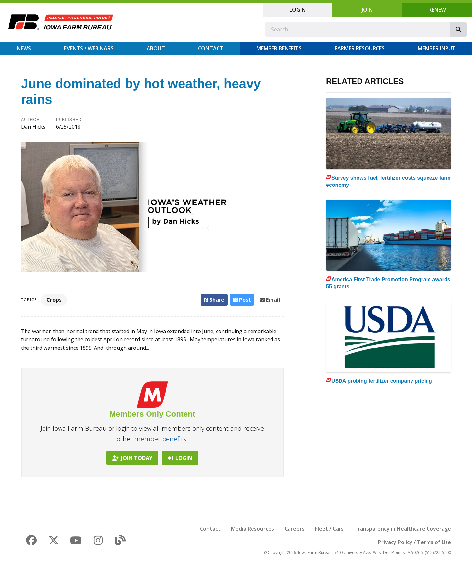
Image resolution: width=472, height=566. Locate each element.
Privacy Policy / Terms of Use (414, 542)
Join (367, 9)
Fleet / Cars (329, 528)
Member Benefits (279, 48)
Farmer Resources (360, 48)
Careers (295, 528)
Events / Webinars (89, 48)
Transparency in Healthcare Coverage (402, 528)
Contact (210, 48)
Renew (437, 9)
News (24, 48)
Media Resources (252, 528)
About (156, 48)
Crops (53, 299)
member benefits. (161, 438)
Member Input (437, 48)
